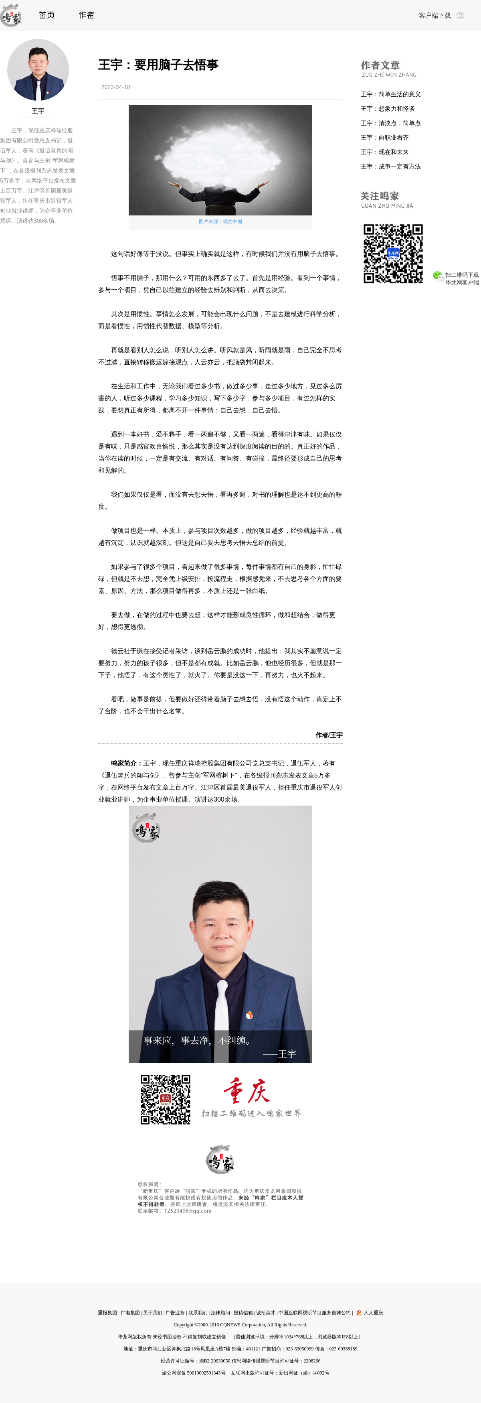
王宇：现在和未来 (385, 151)
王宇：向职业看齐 (385, 137)
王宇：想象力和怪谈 (388, 108)
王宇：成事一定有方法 (391, 166)
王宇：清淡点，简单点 (391, 123)
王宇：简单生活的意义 (391, 94)
